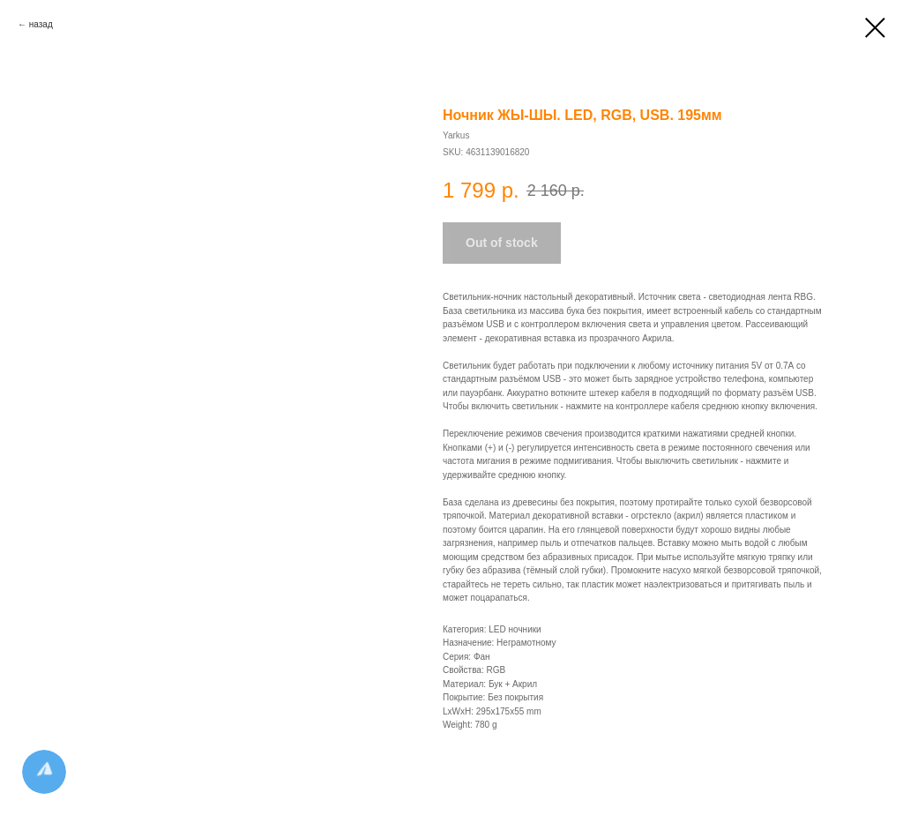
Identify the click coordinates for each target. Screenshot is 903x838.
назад (41, 24)
